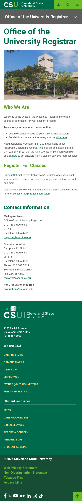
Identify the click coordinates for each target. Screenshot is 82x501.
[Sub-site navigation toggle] (41, 16)
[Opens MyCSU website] (58, 4)
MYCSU (8, 410)
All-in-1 (37, 143)
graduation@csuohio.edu (18, 289)
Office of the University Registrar (36, 16)
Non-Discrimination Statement (25, 472)
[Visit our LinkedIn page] (28, 495)
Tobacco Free (13, 477)
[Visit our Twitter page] (9, 495)
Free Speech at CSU (16, 391)
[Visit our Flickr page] (22, 495)
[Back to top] (77, 496)
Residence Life (13, 439)
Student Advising (15, 446)
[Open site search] (68, 4)
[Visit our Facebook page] (5, 495)
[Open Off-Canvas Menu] (77, 4)
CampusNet (25, 133)
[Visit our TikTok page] (41, 495)
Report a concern (16, 432)
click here (61, 137)
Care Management (16, 417)
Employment (12, 376)
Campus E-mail (13, 354)
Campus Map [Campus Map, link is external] (14, 362)
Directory (11, 369)
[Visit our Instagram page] (35, 495)
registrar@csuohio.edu (17, 237)
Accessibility (13, 482)
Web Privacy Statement (20, 468)
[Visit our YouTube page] (15, 495)
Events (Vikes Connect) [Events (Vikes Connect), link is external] (21, 384)
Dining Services (14, 424)
